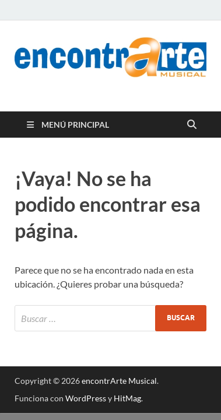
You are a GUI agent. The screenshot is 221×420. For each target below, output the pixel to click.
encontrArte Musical (119, 381)
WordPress (85, 398)
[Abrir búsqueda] (192, 124)
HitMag (127, 398)
